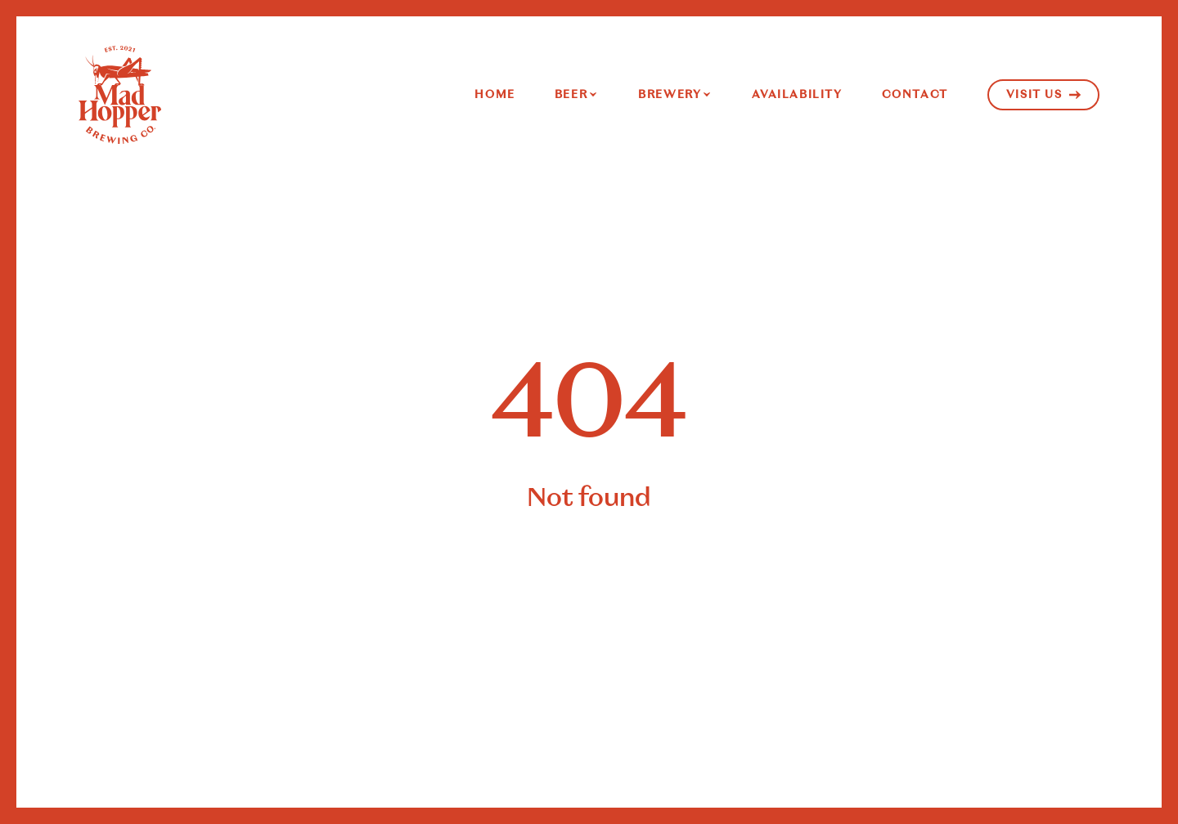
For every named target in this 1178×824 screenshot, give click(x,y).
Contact (915, 95)
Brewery (669, 95)
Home (494, 95)
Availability (797, 95)
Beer (571, 95)
